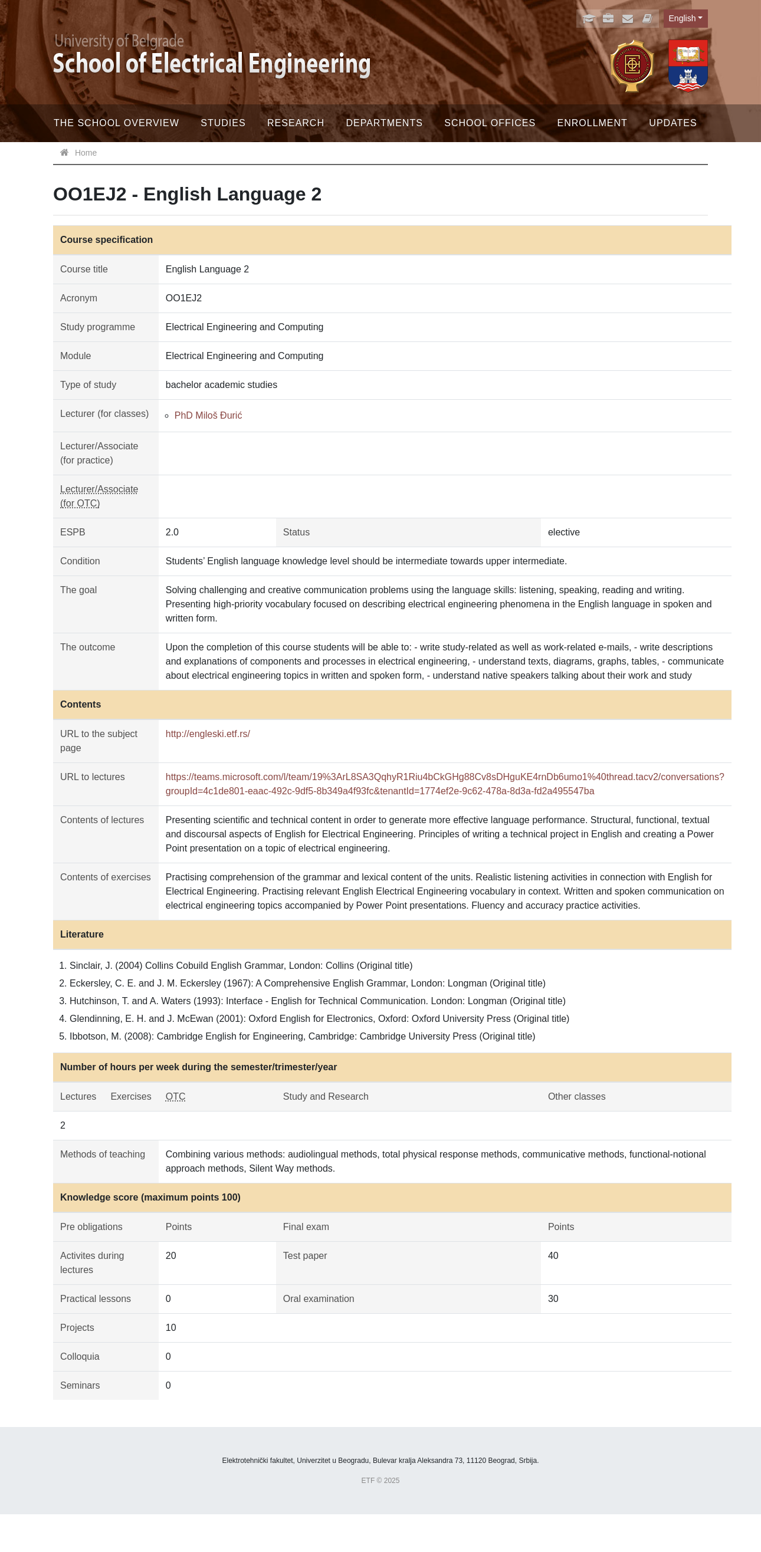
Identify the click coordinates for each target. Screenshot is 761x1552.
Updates (673, 123)
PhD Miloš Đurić (208, 415)
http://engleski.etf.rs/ (208, 734)
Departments (384, 123)
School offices (490, 123)
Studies (223, 123)
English (682, 18)
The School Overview (116, 123)
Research (295, 123)
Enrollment (592, 123)
